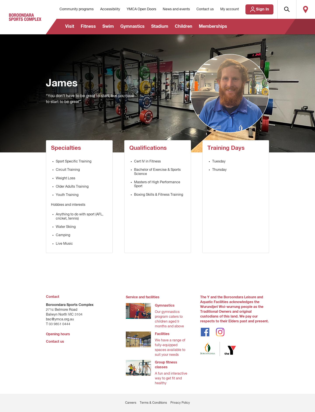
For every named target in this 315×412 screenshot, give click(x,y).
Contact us (205, 9)
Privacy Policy (180, 402)
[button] (286, 9)
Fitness (88, 26)
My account (229, 9)
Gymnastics (132, 26)
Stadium (159, 26)
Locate (305, 9)
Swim (108, 26)
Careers (130, 402)
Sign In (262, 9)
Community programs (77, 9)
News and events (176, 9)
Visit (69, 26)
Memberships (213, 26)
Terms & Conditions (153, 402)
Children (183, 26)
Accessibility (110, 9)
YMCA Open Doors (141, 9)
